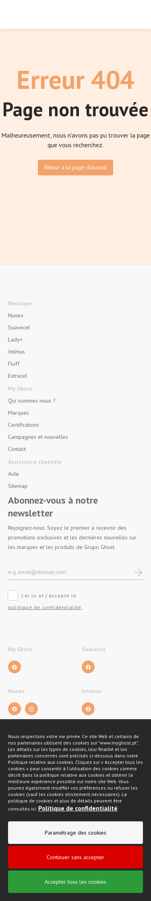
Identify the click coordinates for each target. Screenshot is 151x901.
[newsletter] (138, 572)
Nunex (15, 315)
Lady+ (15, 339)
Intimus (16, 351)
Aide (13, 473)
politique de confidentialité (45, 607)
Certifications (23, 424)
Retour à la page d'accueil (75, 167)
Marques (18, 412)
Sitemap (18, 486)
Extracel (17, 375)
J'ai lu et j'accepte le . (45, 601)
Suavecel (19, 327)
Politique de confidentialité (78, 815)
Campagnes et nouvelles (38, 436)
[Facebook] (14, 666)
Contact (17, 449)
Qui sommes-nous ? (32, 400)
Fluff (13, 363)
